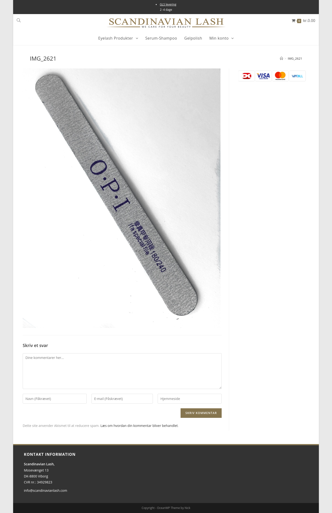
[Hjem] (281, 58)
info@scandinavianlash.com (45, 490)
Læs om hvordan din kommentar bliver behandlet (139, 425)
